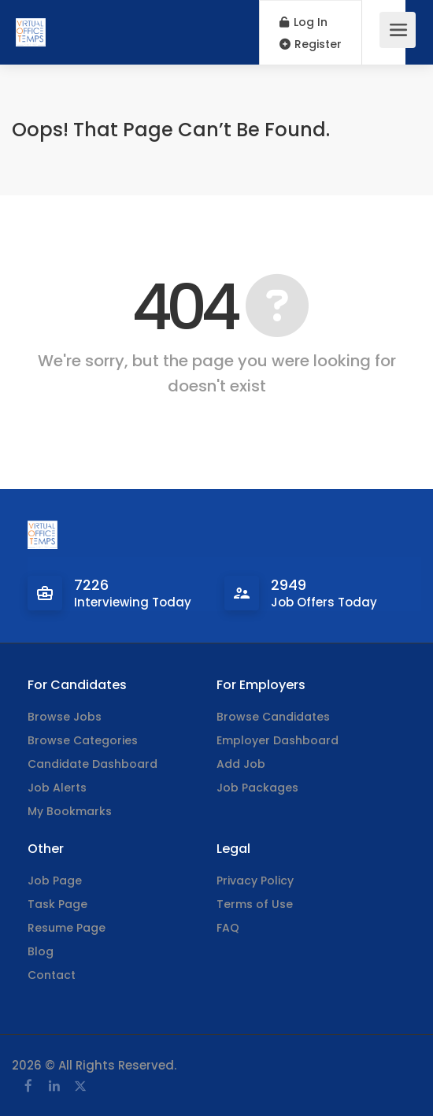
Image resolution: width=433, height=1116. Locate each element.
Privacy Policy (255, 880)
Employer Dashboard (277, 740)
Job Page (55, 880)
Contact (52, 975)
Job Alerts (57, 787)
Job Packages (257, 787)
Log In (303, 22)
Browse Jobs (65, 717)
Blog (41, 951)
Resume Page (66, 928)
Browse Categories (83, 740)
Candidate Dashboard (92, 764)
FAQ (227, 928)
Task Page (57, 904)
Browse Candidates (273, 717)
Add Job (240, 764)
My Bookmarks (70, 811)
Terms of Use (254, 904)
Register (310, 44)
